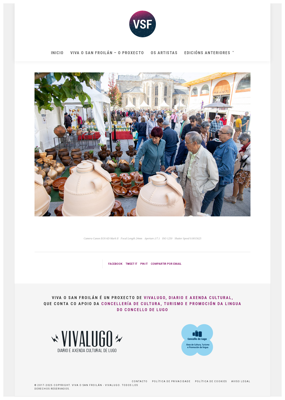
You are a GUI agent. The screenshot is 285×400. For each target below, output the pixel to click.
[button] (276, 6)
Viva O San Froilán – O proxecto (107, 52)
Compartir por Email (166, 263)
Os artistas (164, 52)
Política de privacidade (171, 381)
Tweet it (131, 263)
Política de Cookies (211, 381)
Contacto (140, 381)
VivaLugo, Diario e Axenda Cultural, (188, 297)
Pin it (144, 263)
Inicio (57, 52)
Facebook (115, 263)
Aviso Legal (240, 381)
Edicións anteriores (207, 52)
